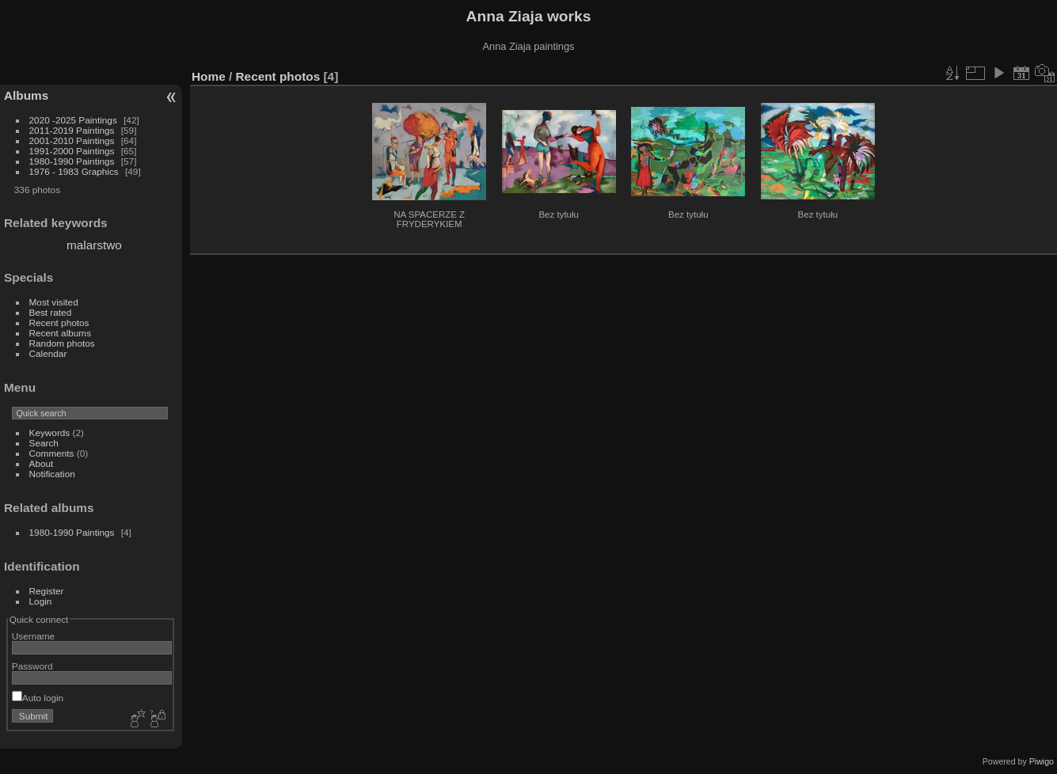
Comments (51, 453)
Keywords (49, 432)
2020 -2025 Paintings (73, 120)
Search (44, 443)
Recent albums (60, 333)
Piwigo (1041, 761)
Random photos (62, 343)
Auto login (37, 697)
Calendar (48, 353)
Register (46, 591)
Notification (52, 474)
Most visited (53, 302)
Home (209, 76)
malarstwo (94, 245)
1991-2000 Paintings (72, 151)
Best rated (50, 312)
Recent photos (59, 322)
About (41, 463)
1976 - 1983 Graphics (74, 171)
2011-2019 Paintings (72, 130)
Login (40, 601)
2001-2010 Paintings (72, 140)
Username (33, 636)
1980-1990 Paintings (72, 161)
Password (32, 666)
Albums (26, 95)
